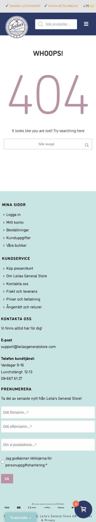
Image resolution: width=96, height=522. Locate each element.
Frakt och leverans (20, 291)
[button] (92, 6)
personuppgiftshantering (25, 464)
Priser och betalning (21, 299)
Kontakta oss (15, 283)
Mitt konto (13, 222)
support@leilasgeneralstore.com (28, 346)
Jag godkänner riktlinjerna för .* (28, 461)
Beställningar (16, 229)
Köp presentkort (18, 268)
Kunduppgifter (17, 237)
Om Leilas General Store (25, 275)
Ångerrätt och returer (22, 306)
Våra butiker (15, 245)
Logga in (12, 214)
